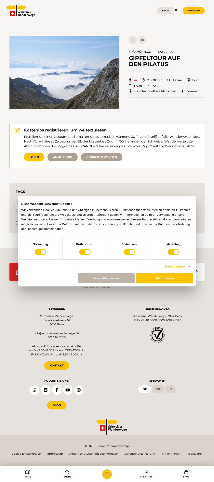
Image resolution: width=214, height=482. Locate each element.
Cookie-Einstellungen (26, 453)
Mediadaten (194, 453)
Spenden (193, 10)
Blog (57, 405)
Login (34, 157)
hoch (193, 80)
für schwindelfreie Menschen (152, 91)
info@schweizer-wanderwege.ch (56, 333)
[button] (64, 72)
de (145, 389)
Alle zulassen (164, 278)
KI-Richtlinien (171, 453)
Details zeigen (175, 266)
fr (158, 389)
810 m (135, 85)
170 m (153, 85)
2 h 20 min (152, 80)
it (170, 389)
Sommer (190, 91)
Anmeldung (62, 157)
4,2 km (174, 80)
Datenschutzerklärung (139, 453)
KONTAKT (57, 365)
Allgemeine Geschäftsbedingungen (93, 453)
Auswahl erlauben (106, 278)
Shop (165, 10)
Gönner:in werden (101, 157)
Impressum (55, 453)
